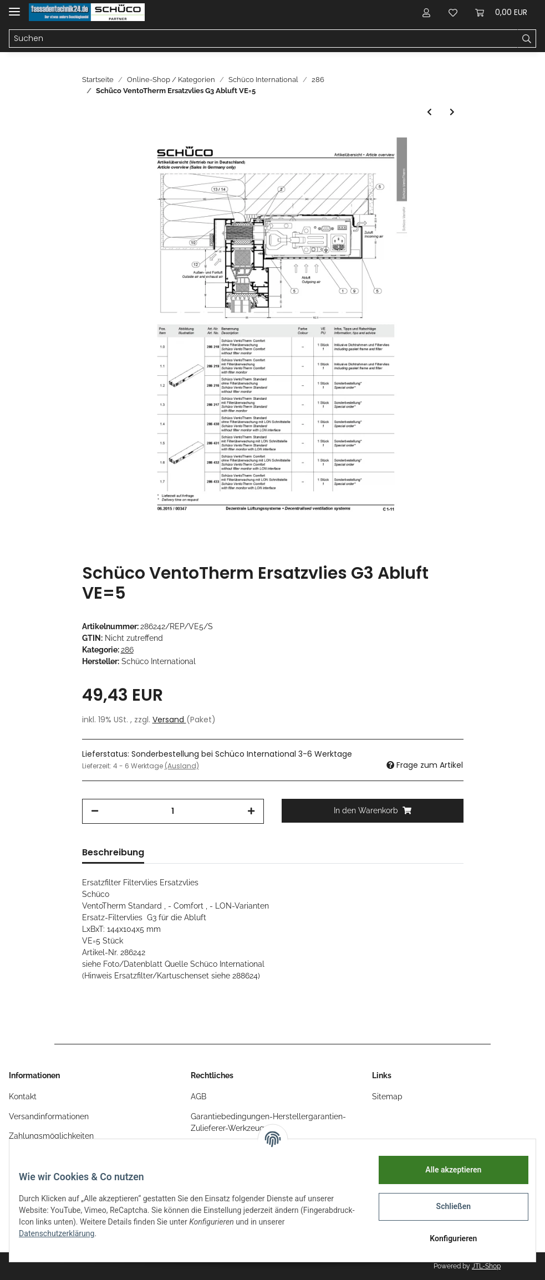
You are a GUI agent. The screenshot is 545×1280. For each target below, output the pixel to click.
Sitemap (387, 1096)
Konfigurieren (444, 1238)
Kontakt (23, 1096)
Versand (169, 719)
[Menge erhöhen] (251, 811)
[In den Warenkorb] (372, 811)
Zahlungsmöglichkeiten (51, 1135)
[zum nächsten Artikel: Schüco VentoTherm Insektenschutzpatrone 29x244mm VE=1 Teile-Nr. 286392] (452, 112)
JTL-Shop (486, 1266)
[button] (426, 12)
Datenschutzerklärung (65, 1233)
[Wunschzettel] (453, 12)
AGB (198, 1096)
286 (127, 649)
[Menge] (173, 811)
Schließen (445, 1206)
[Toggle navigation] (14, 7)
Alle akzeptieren (445, 1169)
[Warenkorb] (501, 12)
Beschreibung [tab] (113, 852)
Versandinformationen (49, 1116)
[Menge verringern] (95, 811)
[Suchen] (263, 38)
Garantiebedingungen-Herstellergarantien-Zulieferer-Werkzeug (268, 1122)
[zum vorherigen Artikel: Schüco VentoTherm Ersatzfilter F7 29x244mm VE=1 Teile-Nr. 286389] (429, 112)
